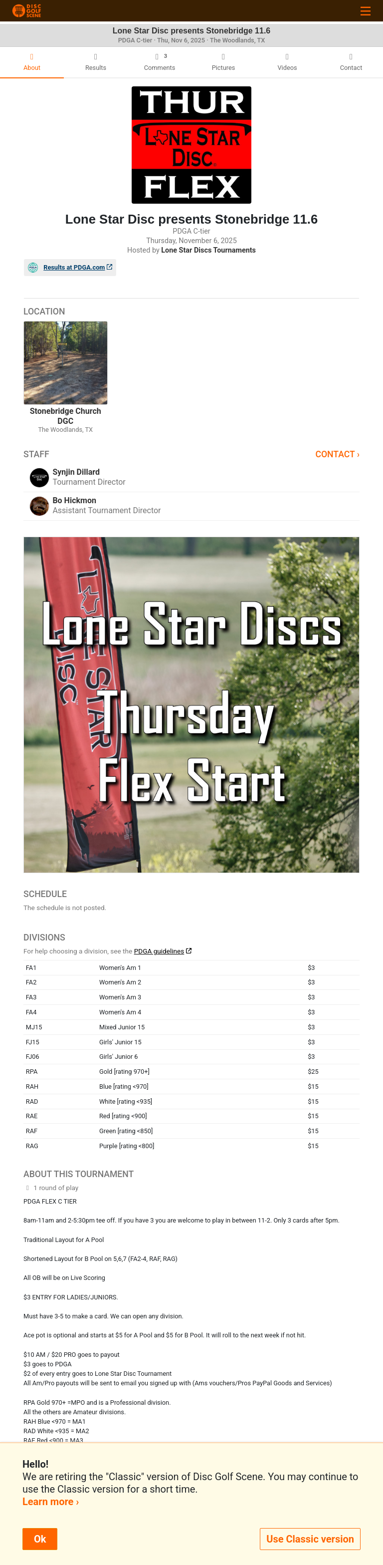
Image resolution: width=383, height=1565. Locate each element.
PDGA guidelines (159, 951)
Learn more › (50, 1502)
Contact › (337, 454)
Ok (40, 1539)
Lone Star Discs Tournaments (208, 250)
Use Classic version (310, 1539)
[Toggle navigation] (365, 10)
